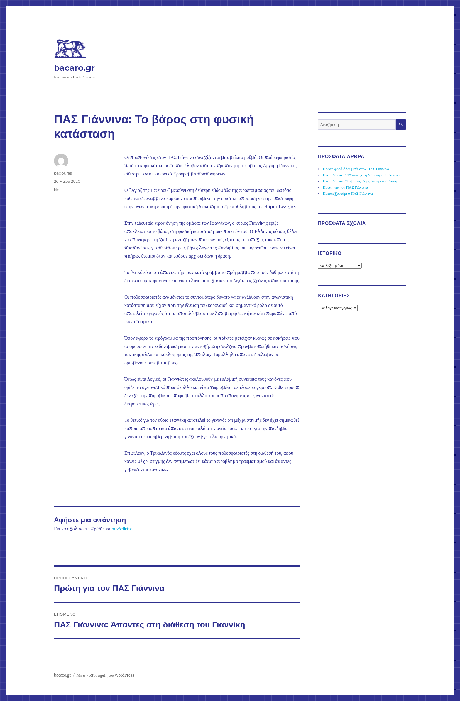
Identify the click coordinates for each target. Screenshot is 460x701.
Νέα (57, 189)
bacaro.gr (74, 68)
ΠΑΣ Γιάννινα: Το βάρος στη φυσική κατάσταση (360, 181)
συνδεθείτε (121, 528)
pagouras (63, 173)
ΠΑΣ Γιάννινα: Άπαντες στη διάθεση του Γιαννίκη (362, 174)
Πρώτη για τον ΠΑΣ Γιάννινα (345, 187)
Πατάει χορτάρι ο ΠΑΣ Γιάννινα (348, 193)
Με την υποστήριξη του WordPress (105, 675)
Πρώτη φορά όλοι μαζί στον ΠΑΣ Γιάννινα (356, 168)
